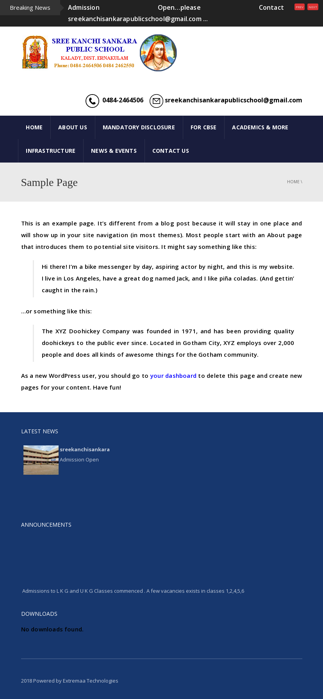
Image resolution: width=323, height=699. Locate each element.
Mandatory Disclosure (139, 127)
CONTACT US (170, 150)
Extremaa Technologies (90, 680)
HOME (34, 127)
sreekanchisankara (85, 449)
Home (293, 181)
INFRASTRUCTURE (50, 150)
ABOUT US (72, 127)
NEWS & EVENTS (114, 150)
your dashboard (173, 375)
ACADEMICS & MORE (260, 127)
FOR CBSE (204, 127)
